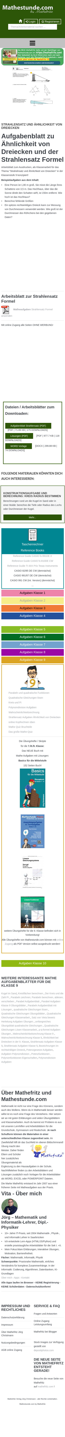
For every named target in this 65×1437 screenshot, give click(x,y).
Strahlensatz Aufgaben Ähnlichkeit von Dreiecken (35, 717)
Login (31, 22)
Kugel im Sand (9, 993)
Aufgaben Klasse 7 (32, 644)
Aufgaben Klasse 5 (32, 629)
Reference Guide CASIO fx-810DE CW (32, 561)
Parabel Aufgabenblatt (28, 1001)
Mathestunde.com (27, 1404)
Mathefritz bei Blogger (45, 1331)
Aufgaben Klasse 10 (32, 963)
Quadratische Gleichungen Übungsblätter (23, 1013)
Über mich (6, 1277)
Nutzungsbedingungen (13, 1342)
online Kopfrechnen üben (22, 722)
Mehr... (32, 517)
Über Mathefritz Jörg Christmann (12, 1334)
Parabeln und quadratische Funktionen (29, 692)
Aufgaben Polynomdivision (15, 1054)
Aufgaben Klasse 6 (32, 637)
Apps (16, 1277)
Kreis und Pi (15, 702)
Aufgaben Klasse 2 (32, 600)
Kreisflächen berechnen (31, 993)
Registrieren (50, 22)
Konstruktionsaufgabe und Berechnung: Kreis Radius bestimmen (32, 495)
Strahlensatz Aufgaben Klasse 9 (21, 1045)
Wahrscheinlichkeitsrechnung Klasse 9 (33, 1033)
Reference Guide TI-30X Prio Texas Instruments (32, 565)
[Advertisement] (32, 257)
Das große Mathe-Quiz (21, 731)
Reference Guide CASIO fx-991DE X (32, 556)
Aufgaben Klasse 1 (32, 593)
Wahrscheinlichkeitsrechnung (24, 712)
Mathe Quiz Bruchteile (20, 727)
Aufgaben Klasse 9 (32, 660)
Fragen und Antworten (45, 1313)
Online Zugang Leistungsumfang (43, 1323)
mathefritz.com (45, 1386)
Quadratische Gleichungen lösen (26, 697)
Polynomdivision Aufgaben (22, 707)
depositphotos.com (44, 1350)
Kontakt (25, 1277)
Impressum (7, 1324)
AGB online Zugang (11, 1350)
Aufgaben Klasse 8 (32, 652)
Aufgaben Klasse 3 (32, 608)
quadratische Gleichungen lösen (31, 1009)
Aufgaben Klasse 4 (32, 615)
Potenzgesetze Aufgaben (39, 1049)
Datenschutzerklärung (12, 1317)
